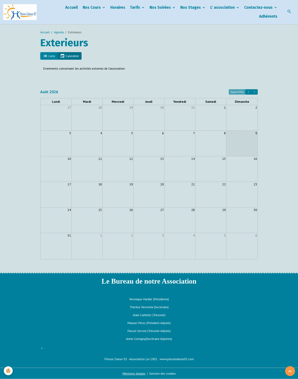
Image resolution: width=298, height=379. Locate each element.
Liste (49, 56)
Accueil (71, 7)
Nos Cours (92, 7)
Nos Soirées (161, 7)
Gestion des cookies (162, 373)
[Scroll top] (290, 371)
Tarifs (135, 7)
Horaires (117, 7)
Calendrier (69, 56)
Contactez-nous (259, 7)
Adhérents (268, 16)
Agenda (59, 32)
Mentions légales (133, 373)
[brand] (20, 12)
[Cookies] (8, 370)
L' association (223, 7)
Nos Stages (191, 7)
